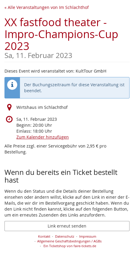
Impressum (87, 236)
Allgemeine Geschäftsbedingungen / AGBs (69, 241)
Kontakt (44, 236)
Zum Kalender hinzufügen (42, 137)
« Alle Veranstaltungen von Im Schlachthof (46, 7)
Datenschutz (64, 236)
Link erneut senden (67, 226)
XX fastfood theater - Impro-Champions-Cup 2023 (67, 37)
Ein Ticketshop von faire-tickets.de (69, 246)
